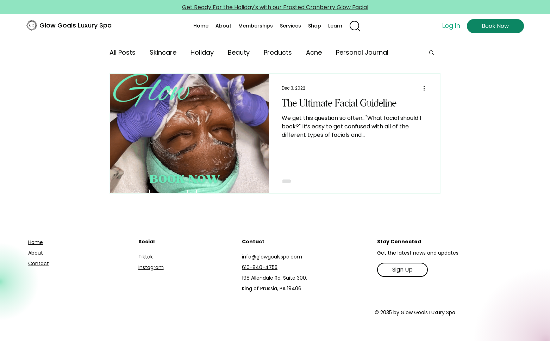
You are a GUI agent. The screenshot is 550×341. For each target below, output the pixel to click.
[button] (223, 25)
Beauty (239, 52)
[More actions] (426, 88)
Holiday (202, 52)
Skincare (163, 52)
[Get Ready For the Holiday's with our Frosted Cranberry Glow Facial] (275, 7)
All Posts (123, 52)
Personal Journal (362, 52)
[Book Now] (495, 26)
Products (278, 52)
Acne (314, 52)
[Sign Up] (402, 270)
